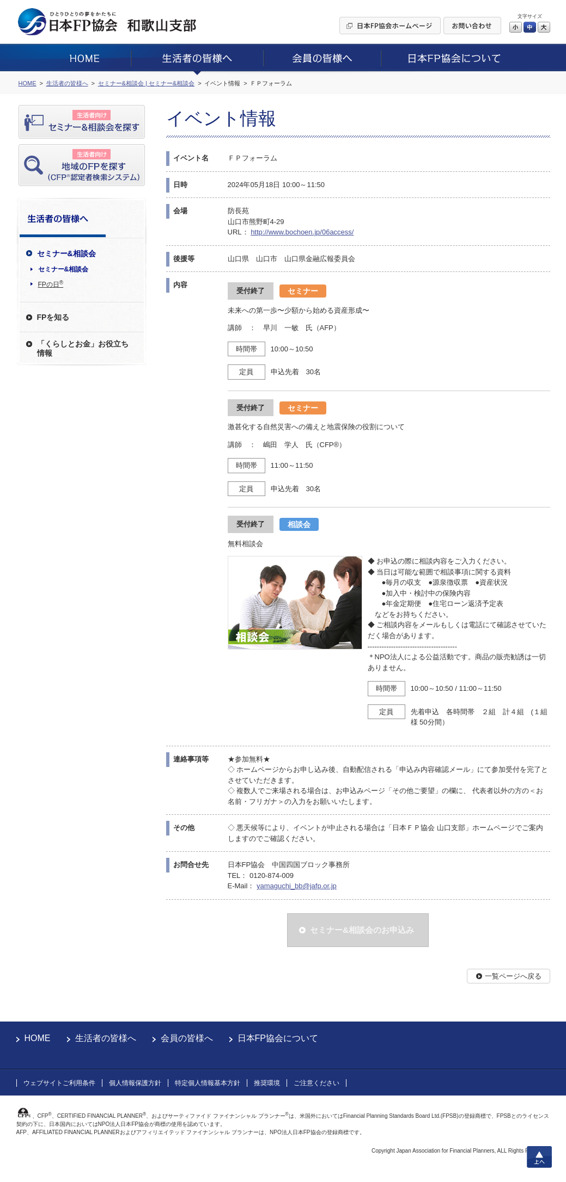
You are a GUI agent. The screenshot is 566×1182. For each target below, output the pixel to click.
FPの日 (51, 284)
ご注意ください (316, 1083)
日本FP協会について (278, 1038)
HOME (38, 1038)
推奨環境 (267, 1083)
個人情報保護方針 (135, 1083)
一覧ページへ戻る (513, 976)
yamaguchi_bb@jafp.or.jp (297, 886)
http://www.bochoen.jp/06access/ (302, 232)
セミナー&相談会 (63, 269)
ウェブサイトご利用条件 (59, 1083)
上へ (539, 1157)
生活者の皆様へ (105, 1038)
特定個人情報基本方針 (207, 1083)
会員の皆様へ (187, 1038)
